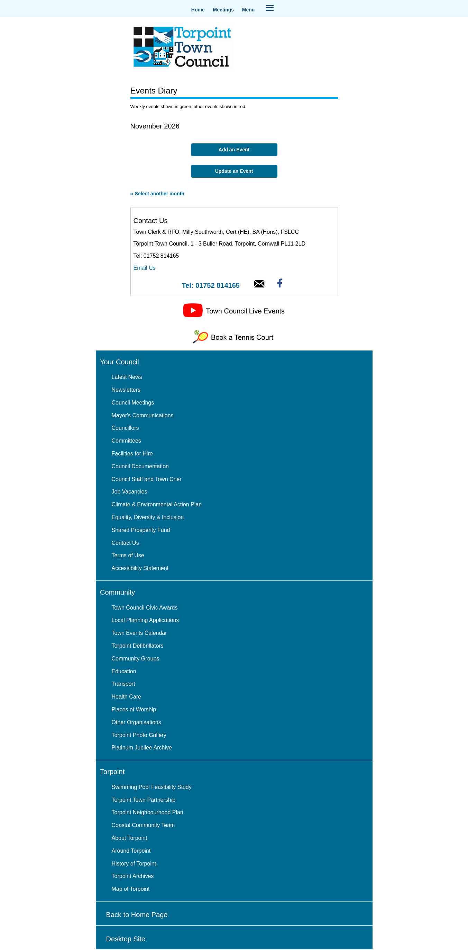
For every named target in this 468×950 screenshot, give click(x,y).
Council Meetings (133, 403)
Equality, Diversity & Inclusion (148, 517)
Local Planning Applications (145, 620)
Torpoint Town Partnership (144, 800)
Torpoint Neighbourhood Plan (147, 812)
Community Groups (135, 659)
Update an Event (234, 171)
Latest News (127, 377)
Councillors (125, 428)
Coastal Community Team (143, 825)
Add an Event (234, 149)
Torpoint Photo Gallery (139, 735)
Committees (126, 441)
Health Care (126, 697)
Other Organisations (136, 722)
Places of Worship (134, 709)
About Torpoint (129, 838)
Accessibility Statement (140, 568)
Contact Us (125, 543)
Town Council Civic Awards (145, 608)
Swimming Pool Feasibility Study (152, 787)
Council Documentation (140, 466)
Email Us (145, 268)
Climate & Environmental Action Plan (157, 504)
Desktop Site (125, 939)
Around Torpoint (131, 851)
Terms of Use (128, 555)
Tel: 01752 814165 (211, 285)
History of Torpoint (134, 864)
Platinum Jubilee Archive (142, 748)
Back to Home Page (137, 914)
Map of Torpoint (131, 889)
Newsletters (126, 390)
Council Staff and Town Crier (147, 479)
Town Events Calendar (139, 633)
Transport (123, 684)
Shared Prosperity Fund (141, 530)
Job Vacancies (129, 492)
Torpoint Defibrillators (138, 646)
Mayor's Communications (143, 415)
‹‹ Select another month (157, 193)
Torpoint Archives (133, 876)
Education (124, 671)
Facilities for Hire (132, 453)
